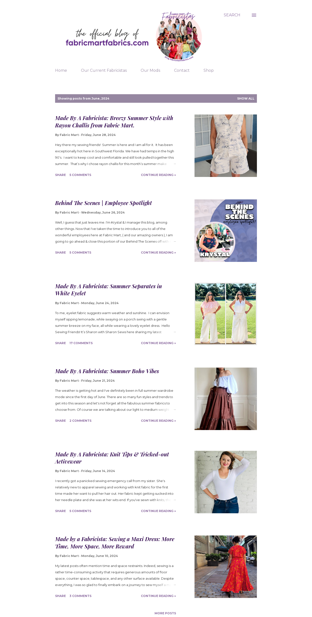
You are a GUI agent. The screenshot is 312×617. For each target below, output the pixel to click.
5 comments (80, 175)
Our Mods (150, 70)
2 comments (80, 420)
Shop (209, 70)
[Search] (232, 15)
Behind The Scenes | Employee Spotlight (103, 202)
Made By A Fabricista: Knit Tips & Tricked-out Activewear (112, 458)
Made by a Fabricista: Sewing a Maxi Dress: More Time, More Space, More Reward (114, 542)
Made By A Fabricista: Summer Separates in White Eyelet (108, 289)
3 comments (80, 596)
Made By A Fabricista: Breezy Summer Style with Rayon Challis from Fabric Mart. (114, 121)
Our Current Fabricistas (104, 70)
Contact (182, 70)
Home (61, 70)
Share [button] (60, 175)
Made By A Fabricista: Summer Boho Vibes (107, 371)
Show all (245, 98)
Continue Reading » (158, 175)
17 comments (81, 343)
